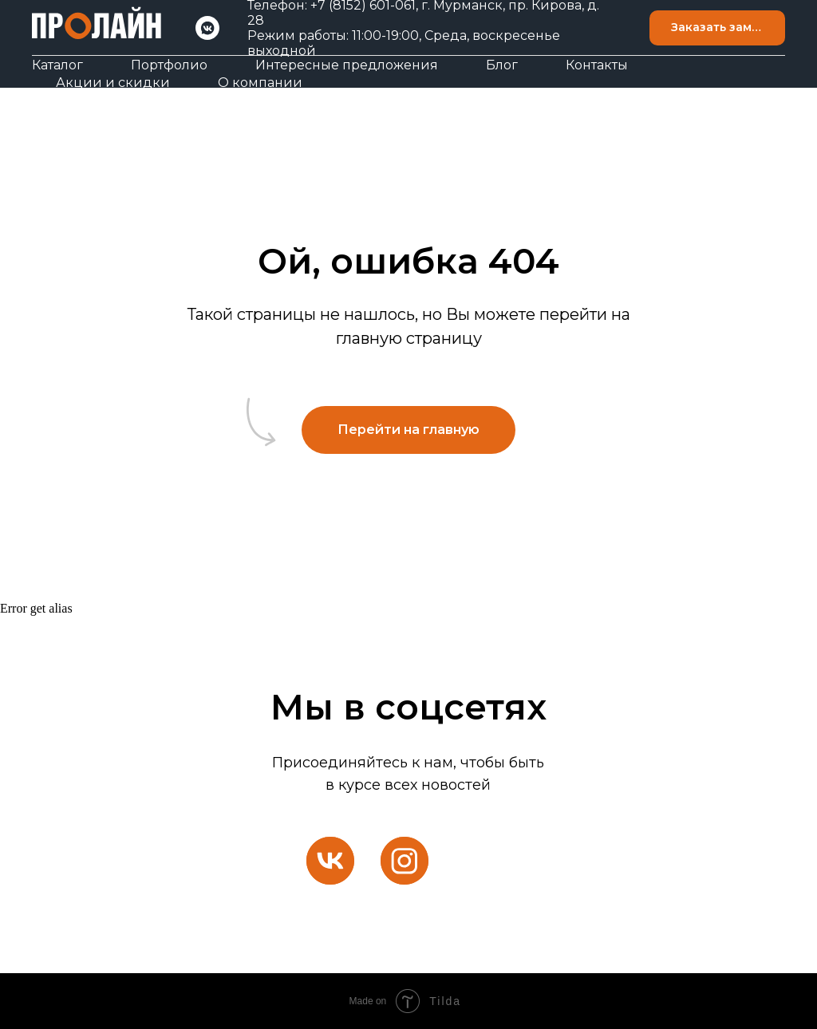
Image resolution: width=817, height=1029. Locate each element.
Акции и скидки (113, 82)
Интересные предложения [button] (346, 65)
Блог (502, 65)
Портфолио (169, 65)
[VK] (207, 28)
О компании (260, 82)
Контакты (597, 65)
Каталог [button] (57, 65)
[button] (717, 28)
